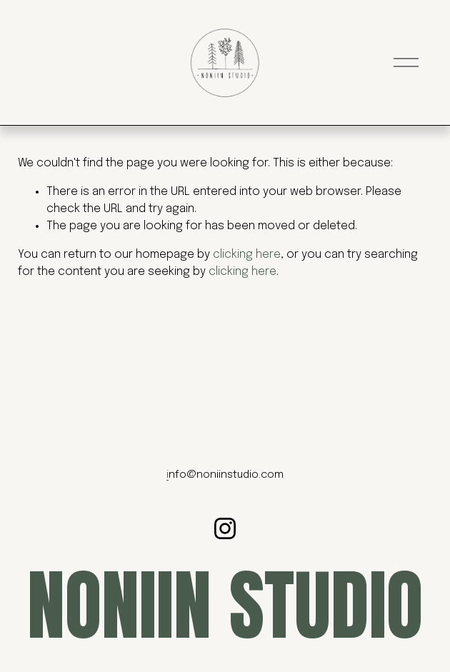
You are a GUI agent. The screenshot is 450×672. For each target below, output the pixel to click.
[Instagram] (225, 528)
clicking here (247, 255)
